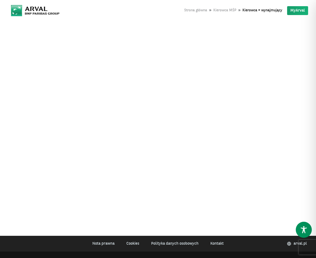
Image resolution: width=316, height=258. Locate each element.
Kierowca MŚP (224, 10)
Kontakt (217, 244)
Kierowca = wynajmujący (262, 10)
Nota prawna (103, 244)
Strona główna (195, 10)
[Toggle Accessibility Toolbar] (303, 229)
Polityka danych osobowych (174, 244)
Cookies (132, 244)
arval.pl (297, 244)
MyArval (297, 11)
